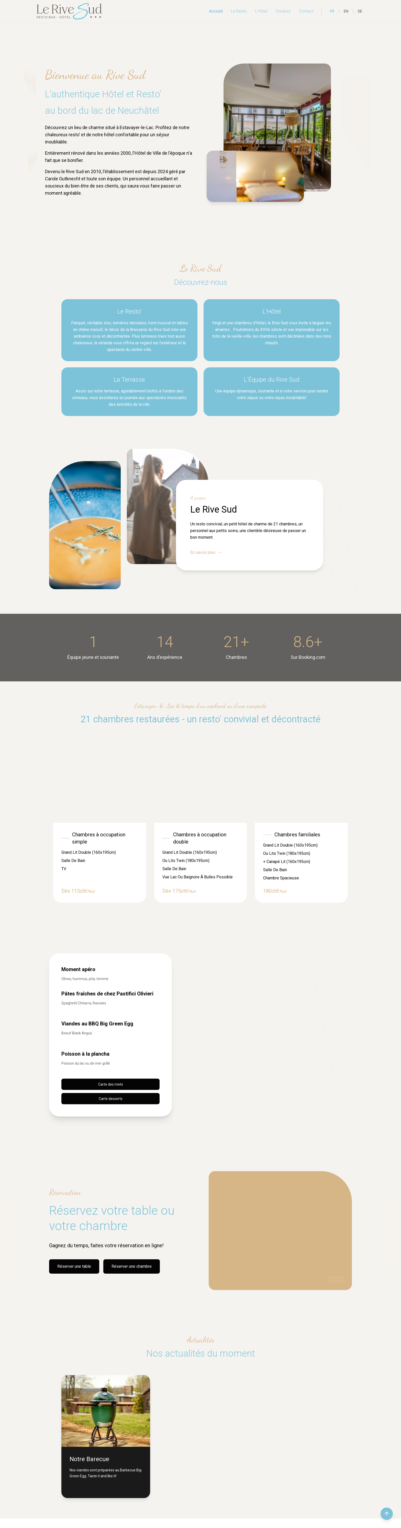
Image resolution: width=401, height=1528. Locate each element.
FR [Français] (332, 11)
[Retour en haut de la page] (387, 1514)
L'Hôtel (261, 11)
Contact (306, 11)
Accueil (216, 11)
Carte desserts (110, 1098)
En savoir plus (206, 552)
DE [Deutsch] (360, 11)
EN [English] (346, 11)
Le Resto (239, 11)
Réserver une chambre (132, 1266)
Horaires (283, 11)
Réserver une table (74, 1266)
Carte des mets (110, 1084)
